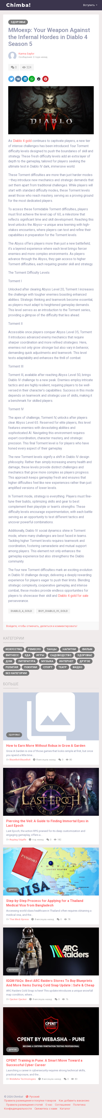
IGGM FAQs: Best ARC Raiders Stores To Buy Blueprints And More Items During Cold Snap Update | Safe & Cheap (50, 983)
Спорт (47, 667)
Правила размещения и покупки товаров (30, 1100)
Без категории (16, 673)
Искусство (14, 649)
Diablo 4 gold (22, 141)
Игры (40, 655)
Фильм (87, 649)
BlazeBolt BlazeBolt (19, 759)
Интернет (66, 661)
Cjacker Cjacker (18, 999)
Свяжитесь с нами (46, 1108)
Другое (84, 661)
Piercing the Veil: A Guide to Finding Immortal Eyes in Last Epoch (47, 823)
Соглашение (63, 1104)
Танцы (52, 649)
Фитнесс (12, 655)
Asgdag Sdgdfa (17, 839)
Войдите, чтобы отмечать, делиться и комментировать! (41, 626)
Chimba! (18, 5)
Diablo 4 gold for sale (73, 596)
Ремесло (34, 649)
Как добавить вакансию (74, 1100)
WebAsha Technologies (22, 1079)
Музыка (47, 661)
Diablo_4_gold (21, 611)
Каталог (65, 1108)
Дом (9, 661)
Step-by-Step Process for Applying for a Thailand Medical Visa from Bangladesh (44, 903)
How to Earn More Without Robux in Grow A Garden (45, 746)
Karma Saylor (26, 53)
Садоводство (60, 655)
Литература (26, 661)
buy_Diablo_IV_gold (53, 611)
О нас (49, 1104)
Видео (77, 667)
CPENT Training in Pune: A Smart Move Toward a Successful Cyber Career (44, 1063)
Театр (62, 667)
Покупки (30, 667)
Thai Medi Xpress (19, 919)
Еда (27, 655)
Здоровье (18, 22)
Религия (12, 667)
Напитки (69, 649)
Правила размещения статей (24, 1104)
